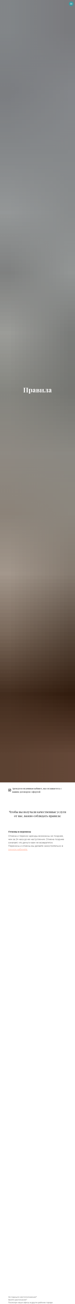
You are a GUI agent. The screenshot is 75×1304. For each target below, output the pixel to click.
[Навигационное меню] (71, 3)
